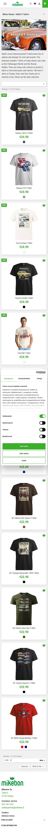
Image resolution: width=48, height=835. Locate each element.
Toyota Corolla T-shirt (24, 298)
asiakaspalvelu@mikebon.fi (13, 807)
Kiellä (24, 460)
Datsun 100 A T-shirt (24, 133)
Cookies (5, 812)
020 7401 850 (7, 804)
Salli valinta (24, 453)
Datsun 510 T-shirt (24, 188)
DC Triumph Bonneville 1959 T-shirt (24, 573)
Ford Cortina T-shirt (24, 243)
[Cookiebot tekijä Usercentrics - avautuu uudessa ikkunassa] (36, 372)
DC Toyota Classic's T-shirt (24, 683)
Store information (9, 825)
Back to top (38, 766)
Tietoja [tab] (39, 378)
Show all (25, 766)
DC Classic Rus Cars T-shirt (24, 628)
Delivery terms (8, 816)
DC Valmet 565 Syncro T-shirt (24, 518)
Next (43, 760)
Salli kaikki (24, 446)
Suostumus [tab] (8, 378)
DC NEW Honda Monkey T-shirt (24, 738)
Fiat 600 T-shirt (24, 353)
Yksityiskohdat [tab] (24, 378)
